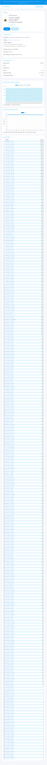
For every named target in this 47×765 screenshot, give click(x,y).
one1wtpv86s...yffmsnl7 (9, 599)
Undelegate (14, 29)
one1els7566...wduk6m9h (9, 309)
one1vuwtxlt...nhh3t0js (9, 372)
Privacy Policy (26, 3)
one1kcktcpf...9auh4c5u (9, 586)
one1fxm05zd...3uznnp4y (9, 183)
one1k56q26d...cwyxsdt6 (9, 637)
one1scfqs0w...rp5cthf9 (9, 734)
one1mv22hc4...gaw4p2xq (10, 144)
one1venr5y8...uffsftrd (9, 207)
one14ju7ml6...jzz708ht (9, 669)
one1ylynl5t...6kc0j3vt (9, 659)
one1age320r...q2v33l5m (9, 593)
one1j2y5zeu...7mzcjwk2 (9, 347)
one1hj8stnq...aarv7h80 (9, 449)
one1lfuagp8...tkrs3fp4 (9, 671)
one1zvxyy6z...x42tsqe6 (9, 278)
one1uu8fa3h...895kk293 (9, 447)
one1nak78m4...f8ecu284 (9, 228)
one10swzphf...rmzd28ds (9, 509)
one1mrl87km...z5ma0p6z (10, 408)
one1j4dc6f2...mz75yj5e (9, 294)
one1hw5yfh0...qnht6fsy (9, 409)
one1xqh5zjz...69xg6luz (9, 700)
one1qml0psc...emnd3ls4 (10, 535)
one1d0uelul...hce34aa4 (9, 655)
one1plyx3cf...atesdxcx (9, 414)
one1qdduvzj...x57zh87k (9, 523)
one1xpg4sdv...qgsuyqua (9, 636)
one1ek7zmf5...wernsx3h (9, 526)
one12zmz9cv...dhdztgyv (9, 440)
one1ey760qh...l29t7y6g (9, 557)
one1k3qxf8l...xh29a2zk (9, 558)
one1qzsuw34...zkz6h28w (10, 706)
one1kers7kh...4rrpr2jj (9, 682)
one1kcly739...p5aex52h (9, 379)
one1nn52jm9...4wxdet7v (9, 338)
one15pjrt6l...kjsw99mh (9, 461)
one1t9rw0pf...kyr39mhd (9, 388)
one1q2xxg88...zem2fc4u (9, 725)
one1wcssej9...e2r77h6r (9, 284)
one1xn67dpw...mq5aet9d (10, 484)
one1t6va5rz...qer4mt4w (9, 223)
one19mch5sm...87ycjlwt (9, 707)
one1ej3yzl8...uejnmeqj (9, 580)
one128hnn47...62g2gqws (10, 158)
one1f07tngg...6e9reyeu (9, 561)
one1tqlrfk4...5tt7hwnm (9, 719)
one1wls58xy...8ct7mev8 (9, 402)
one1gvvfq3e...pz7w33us (9, 176)
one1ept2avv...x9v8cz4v (9, 485)
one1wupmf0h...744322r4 (9, 231)
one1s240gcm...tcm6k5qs (10, 735)
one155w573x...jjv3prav (9, 634)
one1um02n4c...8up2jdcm (10, 751)
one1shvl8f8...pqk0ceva (9, 262)
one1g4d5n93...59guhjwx (9, 564)
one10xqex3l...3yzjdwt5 (9, 450)
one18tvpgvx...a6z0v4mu (9, 405)
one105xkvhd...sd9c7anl (9, 551)
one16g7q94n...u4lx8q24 (9, 281)
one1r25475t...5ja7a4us (9, 247)
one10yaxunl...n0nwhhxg (9, 462)
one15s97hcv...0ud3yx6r (9, 147)
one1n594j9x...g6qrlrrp (9, 167)
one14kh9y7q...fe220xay (9, 142)
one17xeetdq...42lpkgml (9, 395)
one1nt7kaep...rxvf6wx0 (9, 192)
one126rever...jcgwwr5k (9, 624)
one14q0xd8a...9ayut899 (9, 351)
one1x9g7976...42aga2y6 (9, 258)
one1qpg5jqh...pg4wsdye (10, 694)
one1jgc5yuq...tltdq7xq (9, 329)
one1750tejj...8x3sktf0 (9, 608)
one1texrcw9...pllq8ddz (9, 744)
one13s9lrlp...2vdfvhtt (9, 531)
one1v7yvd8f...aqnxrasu (9, 428)
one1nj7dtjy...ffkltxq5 (9, 313)
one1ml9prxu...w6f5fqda (9, 446)
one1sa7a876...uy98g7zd (9, 626)
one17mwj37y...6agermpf (9, 393)
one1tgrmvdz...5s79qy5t (9, 201)
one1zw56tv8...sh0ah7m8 (9, 445)
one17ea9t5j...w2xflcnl (9, 421)
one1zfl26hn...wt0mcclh (9, 519)
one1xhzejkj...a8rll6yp (9, 233)
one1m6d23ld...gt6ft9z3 (9, 757)
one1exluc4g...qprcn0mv (9, 323)
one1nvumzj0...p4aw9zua (9, 415)
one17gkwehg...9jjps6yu (9, 510)
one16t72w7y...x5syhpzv (9, 653)
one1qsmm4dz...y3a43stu (10, 433)
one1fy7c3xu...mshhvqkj (9, 550)
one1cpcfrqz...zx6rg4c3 (9, 541)
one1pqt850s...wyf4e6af (9, 620)
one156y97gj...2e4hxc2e (9, 261)
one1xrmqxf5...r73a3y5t (9, 234)
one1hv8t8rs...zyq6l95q (9, 456)
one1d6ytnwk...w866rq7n (9, 301)
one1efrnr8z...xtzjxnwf (9, 618)
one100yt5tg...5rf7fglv (9, 738)
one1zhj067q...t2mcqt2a (9, 548)
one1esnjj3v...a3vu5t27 (9, 754)
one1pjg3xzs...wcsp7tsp (9, 303)
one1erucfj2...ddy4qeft (9, 553)
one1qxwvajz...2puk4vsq (9, 569)
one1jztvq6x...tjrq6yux (9, 423)
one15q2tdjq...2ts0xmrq (9, 504)
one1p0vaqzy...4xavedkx (9, 306)
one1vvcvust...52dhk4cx (9, 469)
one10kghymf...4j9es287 (9, 758)
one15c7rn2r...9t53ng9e (9, 539)
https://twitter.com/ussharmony (13, 40)
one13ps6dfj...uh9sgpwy (9, 153)
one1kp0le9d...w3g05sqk (9, 230)
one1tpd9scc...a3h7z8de (9, 259)
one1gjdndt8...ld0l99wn (9, 280)
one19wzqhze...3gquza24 (9, 566)
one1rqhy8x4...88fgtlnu (9, 755)
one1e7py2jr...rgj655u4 (9, 663)
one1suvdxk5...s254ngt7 (9, 360)
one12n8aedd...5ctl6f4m (9, 466)
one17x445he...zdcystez (9, 717)
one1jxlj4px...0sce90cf (9, 595)
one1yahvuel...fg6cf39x (9, 374)
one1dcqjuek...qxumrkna (9, 345)
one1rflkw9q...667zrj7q (9, 336)
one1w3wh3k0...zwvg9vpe (10, 439)
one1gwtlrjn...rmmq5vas (9, 538)
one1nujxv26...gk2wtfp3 (9, 703)
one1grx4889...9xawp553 (9, 468)
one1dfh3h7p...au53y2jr (9, 186)
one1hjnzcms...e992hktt (9, 389)
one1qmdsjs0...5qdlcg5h (9, 494)
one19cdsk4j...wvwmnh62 (10, 455)
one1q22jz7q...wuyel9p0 (9, 560)
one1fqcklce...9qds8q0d (9, 320)
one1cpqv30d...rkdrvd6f (9, 554)
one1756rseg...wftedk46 (9, 662)
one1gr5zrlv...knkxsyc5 (9, 380)
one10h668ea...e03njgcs (9, 198)
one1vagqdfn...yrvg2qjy (9, 272)
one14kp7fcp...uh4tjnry (9, 750)
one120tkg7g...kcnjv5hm (9, 570)
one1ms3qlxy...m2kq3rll (9, 477)
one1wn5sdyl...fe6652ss (9, 217)
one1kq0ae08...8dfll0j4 (9, 418)
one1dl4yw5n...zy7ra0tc (9, 631)
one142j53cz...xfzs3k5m (9, 726)
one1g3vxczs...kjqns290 (9, 589)
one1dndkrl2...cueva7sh (9, 675)
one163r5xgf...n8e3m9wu (9, 534)
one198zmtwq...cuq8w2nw (10, 713)
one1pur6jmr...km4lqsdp (9, 572)
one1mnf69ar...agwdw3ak (10, 307)
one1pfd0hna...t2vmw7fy (9, 471)
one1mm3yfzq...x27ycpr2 (9, 396)
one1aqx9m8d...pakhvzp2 (10, 188)
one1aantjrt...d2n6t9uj (9, 475)
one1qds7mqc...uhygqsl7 (10, 199)
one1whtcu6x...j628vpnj (9, 685)
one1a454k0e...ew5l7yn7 (9, 250)
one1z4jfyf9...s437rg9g (9, 364)
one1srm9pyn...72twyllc (9, 155)
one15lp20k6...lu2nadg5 (9, 704)
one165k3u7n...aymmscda (10, 255)
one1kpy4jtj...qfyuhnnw (9, 246)
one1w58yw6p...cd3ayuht (9, 674)
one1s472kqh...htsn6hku (9, 522)
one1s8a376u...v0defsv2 (9, 189)
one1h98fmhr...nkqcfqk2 (9, 563)
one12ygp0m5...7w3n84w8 (10, 623)
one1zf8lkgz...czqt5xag (9, 544)
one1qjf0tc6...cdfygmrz (9, 373)
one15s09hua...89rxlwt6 (9, 164)
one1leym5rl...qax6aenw (9, 285)
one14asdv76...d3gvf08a (9, 287)
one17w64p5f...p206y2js (9, 688)
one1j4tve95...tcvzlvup (9, 290)
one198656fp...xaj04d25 (9, 493)
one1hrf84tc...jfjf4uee (9, 555)
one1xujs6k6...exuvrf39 (9, 332)
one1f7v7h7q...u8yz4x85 (9, 322)
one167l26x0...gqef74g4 (9, 355)
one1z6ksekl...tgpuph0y (9, 697)
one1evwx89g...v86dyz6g (9, 574)
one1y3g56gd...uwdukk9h (10, 412)
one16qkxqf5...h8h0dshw (9, 215)
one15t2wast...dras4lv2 (9, 296)
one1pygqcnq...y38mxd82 (10, 208)
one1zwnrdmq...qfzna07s (9, 661)
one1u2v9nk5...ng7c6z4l (9, 430)
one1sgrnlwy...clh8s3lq (9, 687)
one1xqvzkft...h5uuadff (9, 161)
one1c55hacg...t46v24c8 (9, 269)
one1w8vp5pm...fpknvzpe (10, 263)
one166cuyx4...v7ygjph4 (9, 150)
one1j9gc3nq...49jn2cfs (9, 506)
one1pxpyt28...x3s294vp (9, 582)
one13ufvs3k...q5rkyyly (9, 316)
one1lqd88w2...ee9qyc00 (9, 151)
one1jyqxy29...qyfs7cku (9, 453)
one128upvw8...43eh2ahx (9, 226)
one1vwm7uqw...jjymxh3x (9, 243)
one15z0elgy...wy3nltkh (9, 716)
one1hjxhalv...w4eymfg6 (9, 507)
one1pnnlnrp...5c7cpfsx (9, 481)
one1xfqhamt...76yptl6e (9, 212)
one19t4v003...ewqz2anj (9, 277)
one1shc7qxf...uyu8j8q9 (9, 366)
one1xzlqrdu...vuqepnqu (9, 525)
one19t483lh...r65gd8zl (9, 681)
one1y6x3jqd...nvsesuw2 (9, 154)
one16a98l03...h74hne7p (9, 736)
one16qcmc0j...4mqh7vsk (9, 148)
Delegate (7, 29)
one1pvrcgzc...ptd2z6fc (9, 463)
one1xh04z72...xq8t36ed (9, 420)
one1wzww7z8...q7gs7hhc (10, 512)
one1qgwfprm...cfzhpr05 (9, 182)
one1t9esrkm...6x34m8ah (9, 180)
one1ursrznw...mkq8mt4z (9, 633)
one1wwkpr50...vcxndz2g (9, 358)
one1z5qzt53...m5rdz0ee (9, 656)
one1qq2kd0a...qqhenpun (10, 160)
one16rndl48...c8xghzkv (9, 377)
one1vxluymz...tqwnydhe (9, 442)
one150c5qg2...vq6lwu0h (9, 357)
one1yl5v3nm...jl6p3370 (9, 174)
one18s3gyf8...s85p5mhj (9, 399)
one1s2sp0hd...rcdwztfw (9, 190)
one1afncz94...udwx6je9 (9, 221)
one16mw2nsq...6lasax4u (10, 579)
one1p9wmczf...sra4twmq (10, 177)
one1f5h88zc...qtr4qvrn (9, 573)
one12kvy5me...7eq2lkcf (9, 407)
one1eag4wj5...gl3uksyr (9, 385)
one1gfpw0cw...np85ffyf (9, 318)
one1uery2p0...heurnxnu (9, 434)
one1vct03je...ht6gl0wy (9, 398)
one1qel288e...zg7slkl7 (9, 390)
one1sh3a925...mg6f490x (9, 742)
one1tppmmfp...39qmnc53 (10, 237)
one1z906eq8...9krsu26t (9, 712)
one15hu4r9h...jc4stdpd (9, 699)
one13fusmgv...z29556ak (9, 354)
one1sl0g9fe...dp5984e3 (9, 604)
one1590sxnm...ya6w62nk (10, 592)
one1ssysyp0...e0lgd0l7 (9, 497)
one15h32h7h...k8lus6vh (9, 348)
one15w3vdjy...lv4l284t (9, 650)
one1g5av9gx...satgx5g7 (9, 501)
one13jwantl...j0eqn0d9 (9, 288)
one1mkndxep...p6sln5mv (10, 224)
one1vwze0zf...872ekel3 (9, 545)
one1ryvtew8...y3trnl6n (9, 392)
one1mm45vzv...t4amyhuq (10, 202)
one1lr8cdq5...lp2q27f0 (9, 268)
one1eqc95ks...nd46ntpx (9, 666)
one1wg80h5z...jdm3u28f (9, 173)
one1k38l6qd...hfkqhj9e (9, 325)
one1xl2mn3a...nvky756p (9, 304)
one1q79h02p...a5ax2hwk (10, 437)
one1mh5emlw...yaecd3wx (10, 693)
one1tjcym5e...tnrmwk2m (9, 547)
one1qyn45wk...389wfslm (10, 361)
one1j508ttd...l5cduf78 (9, 265)
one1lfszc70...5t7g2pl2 (9, 145)
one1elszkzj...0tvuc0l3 (9, 665)
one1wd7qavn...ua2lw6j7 (9, 658)
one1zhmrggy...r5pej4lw (9, 339)
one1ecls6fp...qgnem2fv (9, 341)
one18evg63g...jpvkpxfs (9, 342)
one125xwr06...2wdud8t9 (9, 590)
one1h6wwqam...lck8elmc (10, 482)
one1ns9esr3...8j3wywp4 (9, 583)
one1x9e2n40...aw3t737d (9, 443)
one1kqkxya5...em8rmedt (9, 513)
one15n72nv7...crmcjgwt (9, 179)
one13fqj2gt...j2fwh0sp (9, 300)
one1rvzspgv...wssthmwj (9, 601)
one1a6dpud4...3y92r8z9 (9, 496)
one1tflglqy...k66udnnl (9, 696)
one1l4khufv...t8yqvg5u (9, 211)
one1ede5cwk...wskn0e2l (9, 220)
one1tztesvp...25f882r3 (9, 363)
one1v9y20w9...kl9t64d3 (9, 458)
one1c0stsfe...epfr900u (9, 242)
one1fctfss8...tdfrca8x (9, 319)
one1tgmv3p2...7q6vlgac (9, 172)
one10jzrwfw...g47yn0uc (9, 474)
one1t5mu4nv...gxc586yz (9, 528)
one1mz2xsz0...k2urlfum (9, 293)
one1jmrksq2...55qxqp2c (9, 282)
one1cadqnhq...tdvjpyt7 (9, 266)
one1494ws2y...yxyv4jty (9, 677)
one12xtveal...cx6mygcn (9, 628)
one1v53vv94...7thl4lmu (9, 731)
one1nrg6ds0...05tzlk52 (9, 612)
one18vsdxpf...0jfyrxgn (9, 411)
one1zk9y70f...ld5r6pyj (9, 328)
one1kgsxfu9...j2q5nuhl (9, 710)
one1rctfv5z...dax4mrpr (9, 245)
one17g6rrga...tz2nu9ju (9, 334)
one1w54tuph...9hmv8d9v (10, 536)
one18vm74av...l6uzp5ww (10, 517)
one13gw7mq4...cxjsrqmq (10, 427)
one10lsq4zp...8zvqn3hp (9, 532)
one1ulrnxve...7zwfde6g (9, 609)
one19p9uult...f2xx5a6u (9, 490)
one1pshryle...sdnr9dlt (9, 344)
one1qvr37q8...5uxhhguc (9, 312)
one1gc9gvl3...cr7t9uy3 (9, 350)
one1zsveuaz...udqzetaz (9, 615)
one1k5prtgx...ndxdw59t (9, 598)
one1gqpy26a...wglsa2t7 (9, 720)
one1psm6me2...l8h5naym (10, 643)
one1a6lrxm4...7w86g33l (9, 647)
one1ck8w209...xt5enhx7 (9, 249)
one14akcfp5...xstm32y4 (9, 141)
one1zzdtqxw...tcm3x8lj (9, 401)
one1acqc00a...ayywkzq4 (9, 640)
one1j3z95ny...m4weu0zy (9, 297)
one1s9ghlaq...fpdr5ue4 (9, 436)
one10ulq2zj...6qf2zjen (9, 382)
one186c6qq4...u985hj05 (9, 529)
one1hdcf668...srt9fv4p (9, 516)
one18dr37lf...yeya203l (9, 646)
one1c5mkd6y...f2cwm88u (10, 291)
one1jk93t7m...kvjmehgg (9, 487)
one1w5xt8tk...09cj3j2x (9, 488)
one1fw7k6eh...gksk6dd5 (9, 678)
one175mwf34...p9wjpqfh (10, 627)
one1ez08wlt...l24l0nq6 (9, 690)
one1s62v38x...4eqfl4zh (9, 335)
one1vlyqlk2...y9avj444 (9, 491)
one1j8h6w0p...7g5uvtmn (9, 424)
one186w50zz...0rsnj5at (9, 753)
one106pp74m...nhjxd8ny (9, 722)
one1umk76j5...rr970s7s (9, 274)
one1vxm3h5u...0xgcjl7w (9, 617)
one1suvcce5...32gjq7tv (9, 170)
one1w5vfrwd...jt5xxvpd (9, 567)
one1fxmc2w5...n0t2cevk (9, 684)
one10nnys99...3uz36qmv (9, 602)
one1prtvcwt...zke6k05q (9, 472)
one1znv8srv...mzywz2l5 (9, 253)
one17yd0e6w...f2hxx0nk (9, 459)
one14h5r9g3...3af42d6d (9, 605)
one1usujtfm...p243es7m (9, 520)
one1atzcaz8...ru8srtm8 (9, 370)
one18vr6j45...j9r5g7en (9, 739)
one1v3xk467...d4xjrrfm (9, 728)
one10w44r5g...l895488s (9, 642)
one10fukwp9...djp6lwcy (9, 331)
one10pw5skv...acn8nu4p (9, 596)
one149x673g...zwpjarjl (9, 691)
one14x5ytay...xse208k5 (9, 503)
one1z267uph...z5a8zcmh (9, 576)
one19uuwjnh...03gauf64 (9, 542)
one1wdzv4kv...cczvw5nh (9, 577)
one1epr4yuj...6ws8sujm (9, 644)
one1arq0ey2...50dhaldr (9, 732)
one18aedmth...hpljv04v (9, 452)
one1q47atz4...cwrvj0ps (9, 404)
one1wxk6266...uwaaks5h (10, 256)
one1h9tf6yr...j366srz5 (9, 417)
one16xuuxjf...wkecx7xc (9, 431)
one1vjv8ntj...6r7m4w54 (9, 426)
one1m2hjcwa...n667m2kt (9, 614)
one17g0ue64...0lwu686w (10, 227)
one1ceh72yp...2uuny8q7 (9, 310)
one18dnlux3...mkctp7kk (9, 652)
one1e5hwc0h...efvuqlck (9, 668)
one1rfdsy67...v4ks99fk (9, 299)
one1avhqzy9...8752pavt (9, 515)
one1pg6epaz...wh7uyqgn (10, 195)
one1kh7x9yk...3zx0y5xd (9, 163)
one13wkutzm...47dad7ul (9, 214)
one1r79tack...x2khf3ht (9, 500)
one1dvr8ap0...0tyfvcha (9, 157)
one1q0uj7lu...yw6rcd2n (9, 607)
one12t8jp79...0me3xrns (9, 204)
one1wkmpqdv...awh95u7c (10, 193)
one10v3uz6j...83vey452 (9, 218)
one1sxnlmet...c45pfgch (9, 630)
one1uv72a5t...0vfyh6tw (9, 745)
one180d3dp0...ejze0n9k (9, 480)
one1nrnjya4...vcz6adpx (9, 715)
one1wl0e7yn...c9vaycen (9, 275)
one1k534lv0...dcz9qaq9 (9, 611)
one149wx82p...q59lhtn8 (9, 386)
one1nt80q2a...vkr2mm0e (9, 353)
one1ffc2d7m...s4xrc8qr (9, 376)
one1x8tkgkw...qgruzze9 (9, 747)
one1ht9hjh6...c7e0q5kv (9, 748)
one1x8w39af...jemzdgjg (9, 741)
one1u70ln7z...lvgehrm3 (9, 326)
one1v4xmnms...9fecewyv (9, 166)
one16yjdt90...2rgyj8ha (9, 271)
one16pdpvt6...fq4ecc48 (9, 701)
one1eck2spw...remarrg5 (9, 709)
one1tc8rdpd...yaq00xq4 (9, 649)
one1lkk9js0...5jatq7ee (9, 588)
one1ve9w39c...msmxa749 (10, 315)
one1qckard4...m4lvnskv (9, 252)
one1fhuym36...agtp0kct (9, 239)
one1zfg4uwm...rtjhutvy (9, 369)
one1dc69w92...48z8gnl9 (9, 240)
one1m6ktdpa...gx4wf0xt (9, 383)
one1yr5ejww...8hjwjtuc (9, 729)
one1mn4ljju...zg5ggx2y (9, 465)
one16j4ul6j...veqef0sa (9, 723)
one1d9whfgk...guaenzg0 (9, 236)
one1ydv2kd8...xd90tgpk (9, 169)
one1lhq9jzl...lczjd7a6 (9, 367)
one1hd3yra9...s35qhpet (9, 672)
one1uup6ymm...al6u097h (10, 680)
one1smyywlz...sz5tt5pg (9, 196)
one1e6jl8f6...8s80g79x (9, 205)
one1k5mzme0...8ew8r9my (10, 478)
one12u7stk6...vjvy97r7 (9, 585)
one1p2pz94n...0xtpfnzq (9, 499)
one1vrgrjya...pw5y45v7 (9, 185)
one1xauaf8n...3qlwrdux (9, 621)
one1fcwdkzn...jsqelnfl (9, 639)
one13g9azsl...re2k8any (9, 209)
